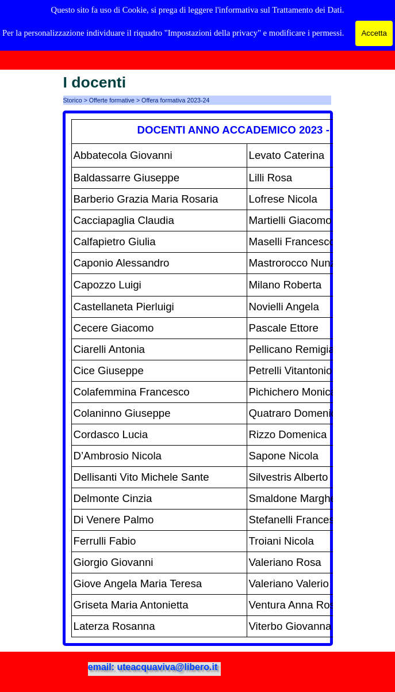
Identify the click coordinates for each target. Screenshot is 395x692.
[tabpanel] (197, 378)
